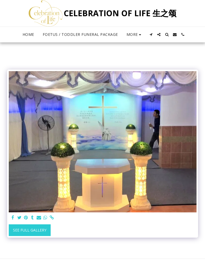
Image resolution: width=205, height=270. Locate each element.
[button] (151, 34)
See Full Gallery (29, 230)
